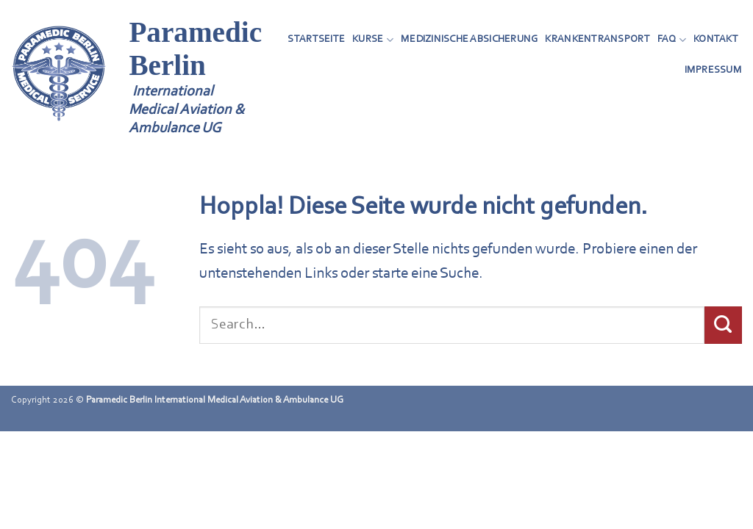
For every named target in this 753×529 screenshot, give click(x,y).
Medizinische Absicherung (469, 39)
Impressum (713, 70)
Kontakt (715, 39)
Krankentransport (597, 39)
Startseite (316, 39)
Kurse (372, 40)
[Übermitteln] (723, 324)
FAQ (671, 40)
